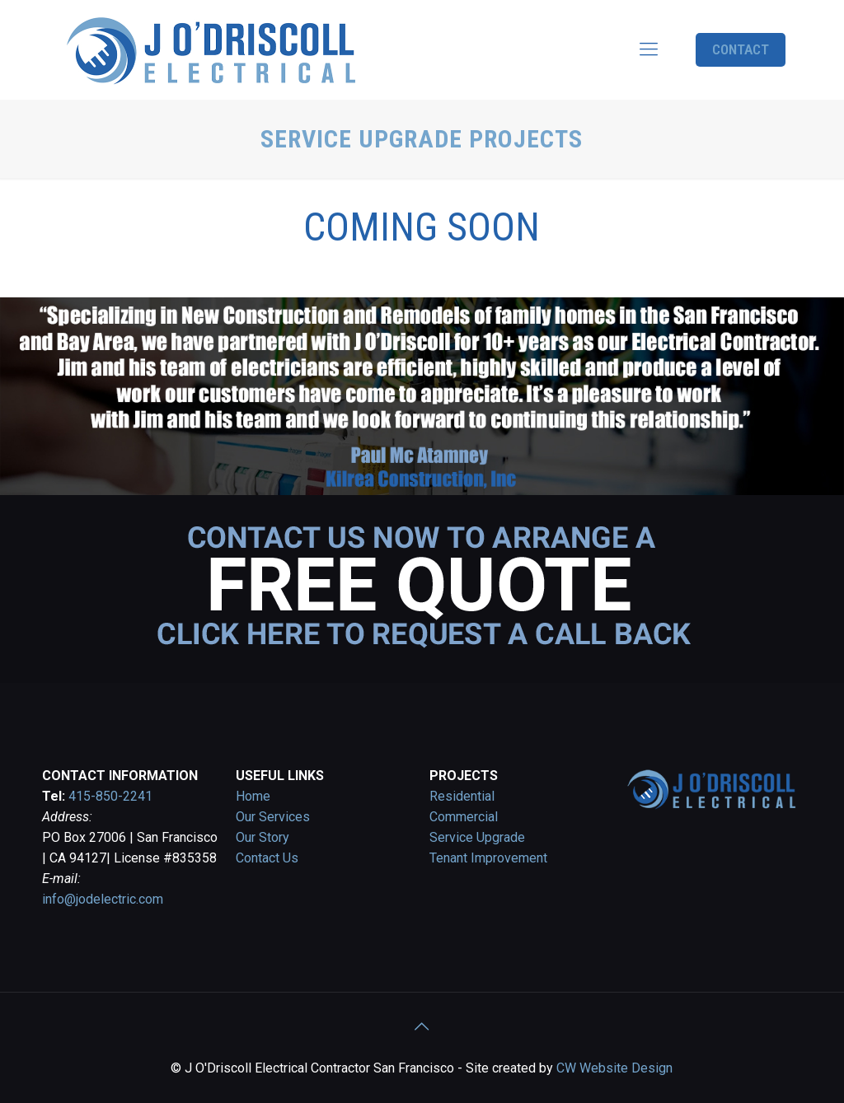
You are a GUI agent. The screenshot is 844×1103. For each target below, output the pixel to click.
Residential (462, 796)
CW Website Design (614, 1068)
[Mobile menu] (649, 49)
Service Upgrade (477, 837)
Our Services (273, 817)
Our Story (262, 837)
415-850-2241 (110, 796)
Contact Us (267, 858)
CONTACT (740, 49)
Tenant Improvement (488, 858)
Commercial (463, 817)
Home (253, 796)
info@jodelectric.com (102, 899)
